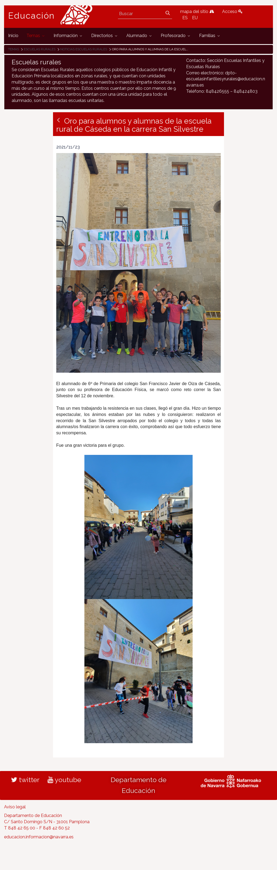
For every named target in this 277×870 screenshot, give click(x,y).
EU (195, 17)
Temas (13, 49)
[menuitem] (13, 36)
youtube (64, 780)
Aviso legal (15, 806)
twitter (25, 780)
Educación (31, 15)
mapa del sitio (197, 11)
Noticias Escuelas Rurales (83, 49)
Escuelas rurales (39, 49)
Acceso (232, 11)
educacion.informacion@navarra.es (39, 836)
